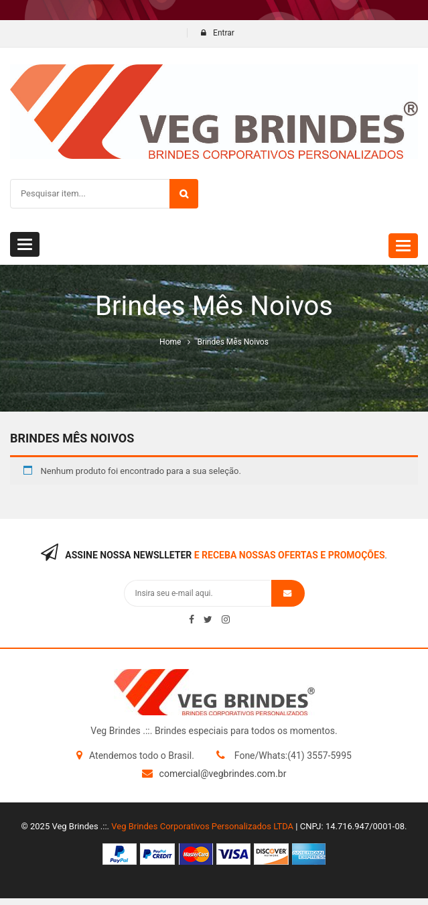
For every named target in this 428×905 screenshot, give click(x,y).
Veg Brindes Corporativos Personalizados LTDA (202, 826)
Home (170, 342)
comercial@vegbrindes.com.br (223, 773)
